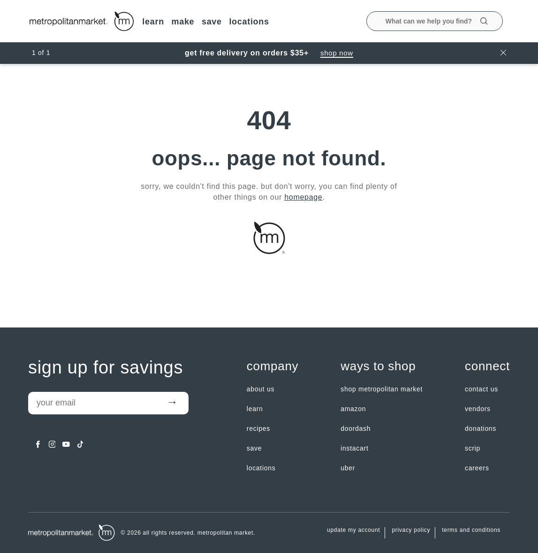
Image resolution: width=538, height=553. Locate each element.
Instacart (354, 448)
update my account (353, 530)
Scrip (472, 448)
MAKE (182, 21)
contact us (481, 389)
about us (260, 389)
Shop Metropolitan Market (382, 389)
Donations (480, 428)
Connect (487, 366)
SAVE (212, 21)
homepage (303, 197)
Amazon (353, 409)
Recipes (258, 428)
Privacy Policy (411, 530)
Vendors (478, 409)
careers (477, 468)
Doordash (356, 428)
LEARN (153, 21)
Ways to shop (378, 366)
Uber (348, 468)
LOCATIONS (249, 21)
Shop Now (336, 52)
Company (272, 366)
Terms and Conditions (471, 530)
